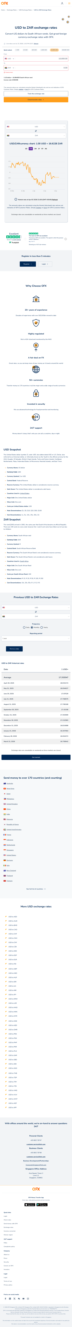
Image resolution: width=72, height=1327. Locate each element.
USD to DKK (13, 951)
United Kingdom (12, 804)
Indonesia (10, 840)
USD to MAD (13, 1007)
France (9, 835)
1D (26, 149)
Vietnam (9, 881)
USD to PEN (13, 1034)
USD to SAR (13, 1055)
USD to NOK (13, 1021)
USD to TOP (13, 1078)
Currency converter (10, 1231)
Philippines (10, 799)
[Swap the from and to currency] (36, 131)
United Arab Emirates (14, 830)
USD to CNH (13, 938)
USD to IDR (12, 982)
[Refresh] (4, 44)
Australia (10, 783)
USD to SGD (13, 1068)
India (8, 814)
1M (35, 149)
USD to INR (12, 990)
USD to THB (13, 1073)
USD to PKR (13, 1047)
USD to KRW (13, 999)
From (5, 54)
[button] (17, 50)
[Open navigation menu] (69, 3)
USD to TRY (13, 1082)
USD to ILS (12, 986)
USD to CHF (13, 934)
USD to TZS (13, 1086)
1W (30, 149)
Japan (8, 794)
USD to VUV (13, 1095)
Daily (28, 627)
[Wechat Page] (19, 1298)
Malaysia (10, 819)
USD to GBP (13, 969)
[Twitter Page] (14, 1298)
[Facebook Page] (5, 1298)
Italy (8, 865)
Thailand (10, 876)
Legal (5, 1277)
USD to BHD (13, 925)
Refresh (36, 44)
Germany (10, 860)
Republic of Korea (13, 824)
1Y (39, 149)
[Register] (62, 3)
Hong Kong (10, 789)
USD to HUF (13, 977)
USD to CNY (13, 942)
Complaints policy (9, 1246)
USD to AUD (13, 921)
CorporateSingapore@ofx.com (36, 1165)
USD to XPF (13, 1108)
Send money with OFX (11, 1224)
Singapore (10, 850)
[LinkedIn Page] (10, 1298)
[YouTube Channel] (23, 1298)
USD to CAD (13, 930)
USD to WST (13, 1099)
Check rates (7, 1220)
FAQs (5, 1243)
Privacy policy (8, 1285)
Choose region (8, 1235)
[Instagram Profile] (28, 1298)
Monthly (36, 627)
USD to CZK (13, 947)
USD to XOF (13, 1103)
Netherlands (11, 845)
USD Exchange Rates (25, 10)
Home (3, 10)
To (4, 63)
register (21, 89)
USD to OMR (13, 1030)
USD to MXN (13, 1012)
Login (5, 1216)
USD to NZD (13, 1025)
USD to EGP (13, 955)
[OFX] (4, 3)
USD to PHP (13, 1043)
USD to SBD (13, 1060)
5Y (42, 149)
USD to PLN (13, 1051)
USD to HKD (13, 973)
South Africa (24, 561)
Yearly (46, 627)
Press (5, 1258)
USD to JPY (12, 995)
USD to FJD (12, 964)
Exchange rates (8, 1227)
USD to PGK (13, 1038)
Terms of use (8, 1281)
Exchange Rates (12, 10)
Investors (6, 1269)
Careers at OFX (8, 1266)
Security (6, 1262)
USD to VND (13, 1090)
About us (6, 1254)
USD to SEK (13, 1064)
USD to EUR (13, 960)
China (8, 809)
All (46, 149)
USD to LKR (13, 1003)
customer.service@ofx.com (36, 1144)
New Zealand (11, 871)
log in (26, 89)
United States (24, 493)
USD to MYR (13, 1016)
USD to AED (13, 917)
